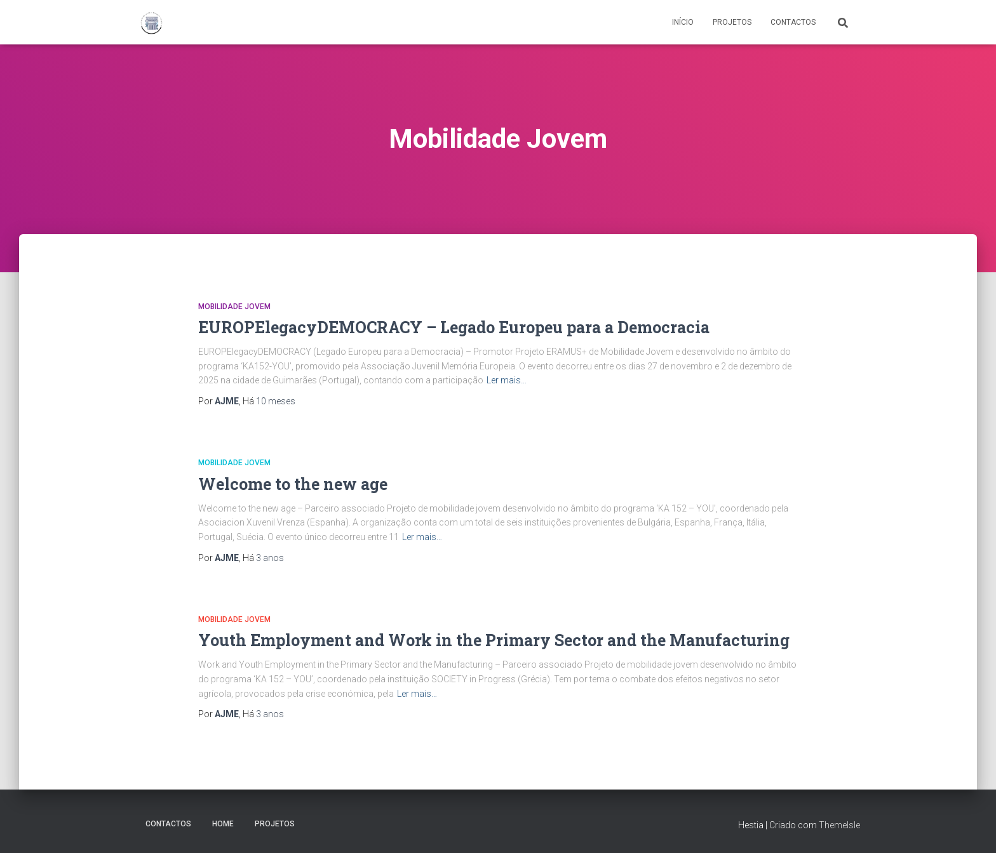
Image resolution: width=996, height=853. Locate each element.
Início (683, 22)
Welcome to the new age (292, 483)
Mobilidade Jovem (234, 306)
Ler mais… (507, 380)
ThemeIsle (839, 825)
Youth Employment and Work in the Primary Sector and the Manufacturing (494, 640)
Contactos (793, 22)
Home (223, 823)
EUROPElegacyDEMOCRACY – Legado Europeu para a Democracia (454, 327)
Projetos (732, 22)
